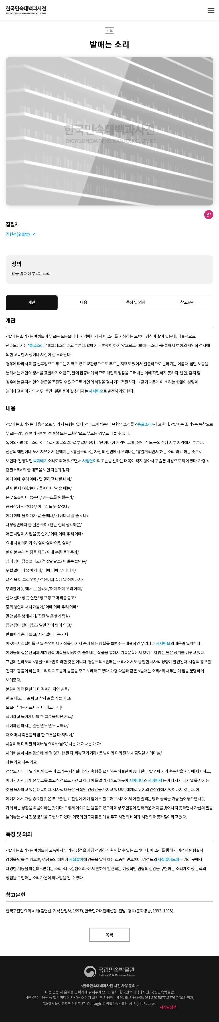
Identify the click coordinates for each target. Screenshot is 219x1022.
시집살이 (89, 460)
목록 (109, 935)
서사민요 (96, 391)
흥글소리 (36, 345)
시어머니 (136, 780)
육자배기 (40, 460)
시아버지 (155, 780)
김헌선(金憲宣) (18, 234)
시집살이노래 (168, 859)
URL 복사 (208, 214)
